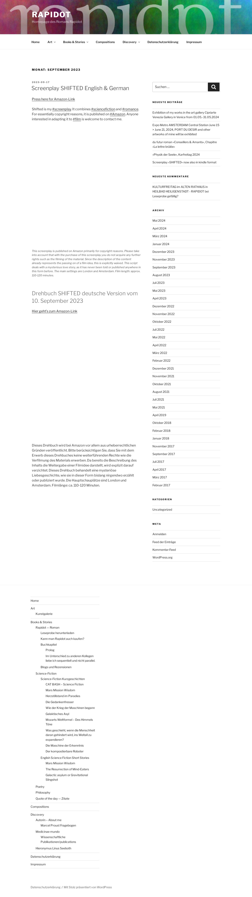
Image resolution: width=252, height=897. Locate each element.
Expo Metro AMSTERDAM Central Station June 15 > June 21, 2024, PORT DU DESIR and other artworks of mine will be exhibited (185, 129)
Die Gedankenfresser (60, 702)
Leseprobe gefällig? (165, 196)
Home (35, 42)
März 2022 (159, 353)
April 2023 (159, 298)
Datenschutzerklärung (162, 42)
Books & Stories (76, 42)
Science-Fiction (46, 673)
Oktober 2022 (161, 321)
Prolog (50, 650)
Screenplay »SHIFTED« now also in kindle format (184, 162)
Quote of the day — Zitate (52, 798)
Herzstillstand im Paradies (63, 696)
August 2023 (161, 275)
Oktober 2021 (161, 384)
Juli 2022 (158, 329)
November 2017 (163, 446)
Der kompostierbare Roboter (65, 751)
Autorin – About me (48, 820)
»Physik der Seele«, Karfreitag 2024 (176, 154)
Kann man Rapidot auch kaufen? (62, 638)
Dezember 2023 (163, 251)
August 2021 (161, 391)
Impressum (194, 42)
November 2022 (163, 314)
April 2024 (159, 228)
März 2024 (159, 236)
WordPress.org (162, 557)
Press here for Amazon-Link (53, 99)
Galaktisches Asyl (57, 714)
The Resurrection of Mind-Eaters (67, 769)
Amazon (118, 114)
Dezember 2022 (163, 306)
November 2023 (163, 259)
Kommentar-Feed (164, 549)
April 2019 (159, 415)
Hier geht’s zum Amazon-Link (54, 311)
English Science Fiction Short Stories (65, 757)
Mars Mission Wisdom (60, 690)
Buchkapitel (49, 644)
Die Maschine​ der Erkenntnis (65, 745)
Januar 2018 (160, 438)
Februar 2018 (161, 430)
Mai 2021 (158, 407)
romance (131, 109)
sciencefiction (104, 109)
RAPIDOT (51, 14)
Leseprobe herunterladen (57, 633)
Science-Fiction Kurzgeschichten (63, 679)
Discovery (132, 42)
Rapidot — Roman (47, 627)
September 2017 (163, 454)
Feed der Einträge (164, 542)
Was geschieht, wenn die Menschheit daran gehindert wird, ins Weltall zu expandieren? (70, 734)
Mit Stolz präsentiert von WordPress (88, 887)
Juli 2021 (158, 399)
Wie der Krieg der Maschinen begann (70, 708)
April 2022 (159, 345)
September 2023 (163, 267)
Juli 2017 (158, 461)
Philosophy (43, 792)
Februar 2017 (161, 485)
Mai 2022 (158, 337)
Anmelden (159, 534)
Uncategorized (162, 509)
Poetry (40, 786)
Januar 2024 (160, 244)
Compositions (105, 42)
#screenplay (61, 109)
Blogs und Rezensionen (56, 667)
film (78, 119)
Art (51, 42)
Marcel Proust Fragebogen (58, 825)
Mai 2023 (158, 290)
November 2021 (163, 376)
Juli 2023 (158, 282)
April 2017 (159, 469)
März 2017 (159, 477)
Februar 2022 (161, 360)
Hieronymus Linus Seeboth (53, 848)
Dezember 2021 (163, 368)
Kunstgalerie (44, 613)
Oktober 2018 (161, 422)
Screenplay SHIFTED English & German (80, 88)
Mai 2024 (158, 220)
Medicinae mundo (48, 831)
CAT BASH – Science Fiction (65, 684)
